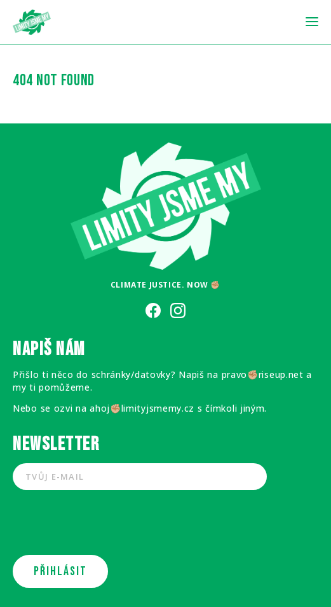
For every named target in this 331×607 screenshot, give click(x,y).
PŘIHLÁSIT (60, 571)
